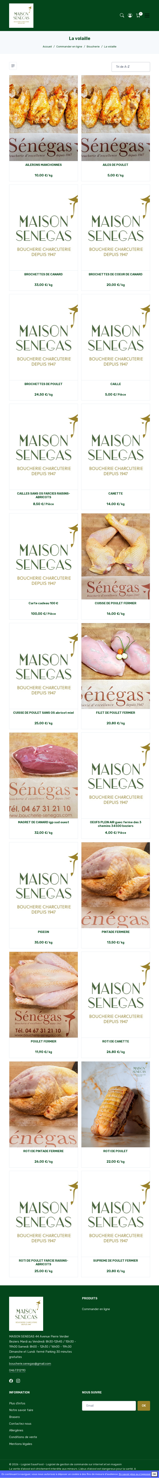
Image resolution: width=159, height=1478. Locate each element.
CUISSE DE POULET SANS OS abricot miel (43, 713)
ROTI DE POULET (115, 1151)
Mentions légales (20, 1444)
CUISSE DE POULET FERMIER (115, 603)
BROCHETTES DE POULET (44, 384)
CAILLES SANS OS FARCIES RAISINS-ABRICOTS (43, 495)
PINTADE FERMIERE (116, 932)
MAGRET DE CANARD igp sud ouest (43, 822)
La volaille (110, 46)
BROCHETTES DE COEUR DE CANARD (115, 274)
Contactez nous (20, 1423)
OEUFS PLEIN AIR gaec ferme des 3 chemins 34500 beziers (115, 824)
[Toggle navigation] (147, 15)
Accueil (47, 46)
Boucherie (93, 46)
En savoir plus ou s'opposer (135, 1474)
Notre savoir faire (21, 1410)
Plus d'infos (17, 1403)
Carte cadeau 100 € (43, 603)
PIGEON (43, 932)
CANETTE (115, 493)
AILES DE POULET (115, 165)
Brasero (14, 1417)
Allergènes (16, 1430)
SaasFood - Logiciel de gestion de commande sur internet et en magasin (76, 1464)
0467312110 (17, 1370)
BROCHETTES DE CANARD (43, 274)
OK (144, 1405)
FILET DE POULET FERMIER (115, 713)
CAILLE (115, 384)
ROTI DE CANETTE (115, 1041)
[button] (130, 15)
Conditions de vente (23, 1437)
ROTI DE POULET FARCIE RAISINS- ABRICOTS (43, 1262)
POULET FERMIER (43, 1041)
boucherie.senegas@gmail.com (30, 1363)
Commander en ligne (69, 46)
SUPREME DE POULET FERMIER (115, 1260)
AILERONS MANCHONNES (43, 165)
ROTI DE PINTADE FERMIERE (43, 1151)
